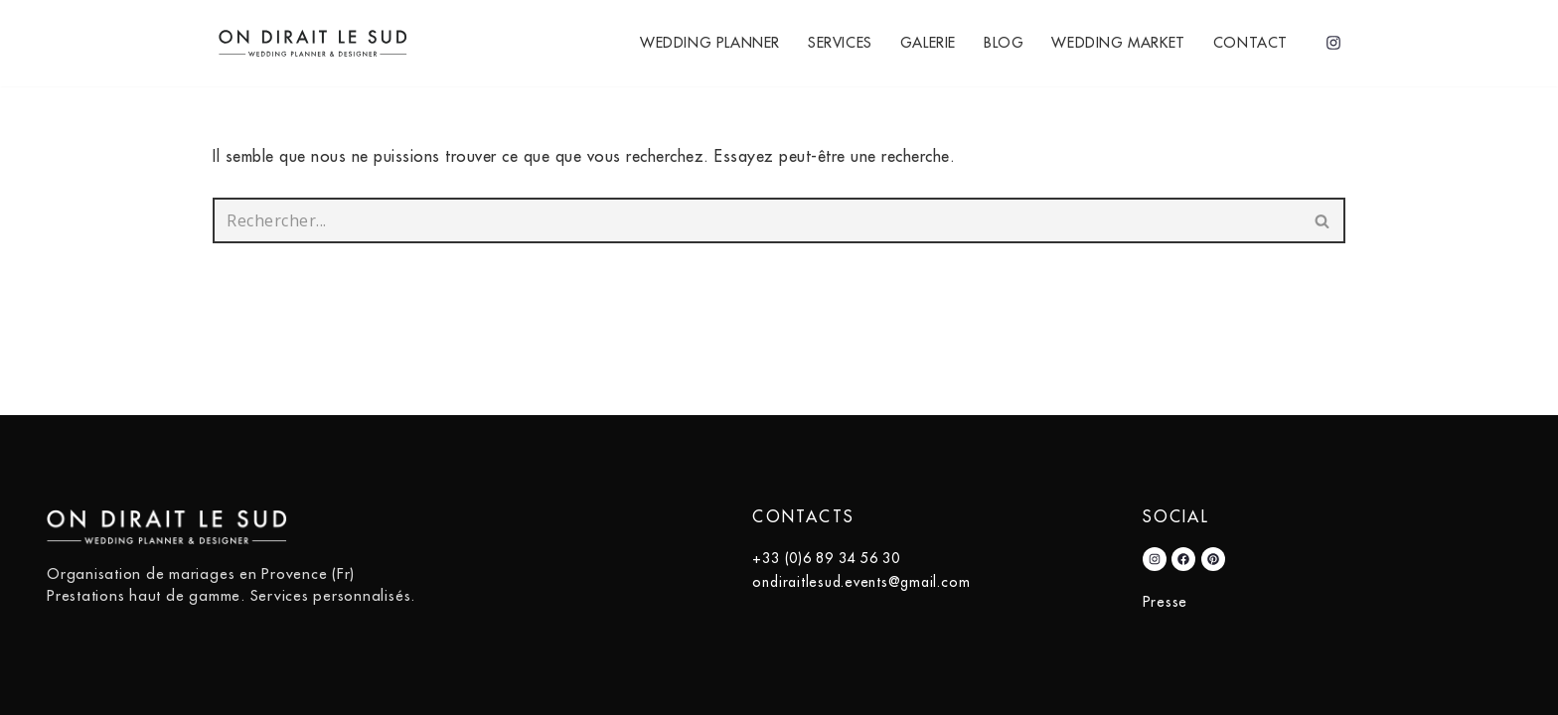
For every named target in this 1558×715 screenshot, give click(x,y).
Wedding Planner (710, 43)
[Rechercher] (757, 220)
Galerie (928, 43)
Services (840, 43)
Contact (1250, 43)
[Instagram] (1333, 43)
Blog (1003, 43)
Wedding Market (1117, 43)
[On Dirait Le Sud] (318, 43)
